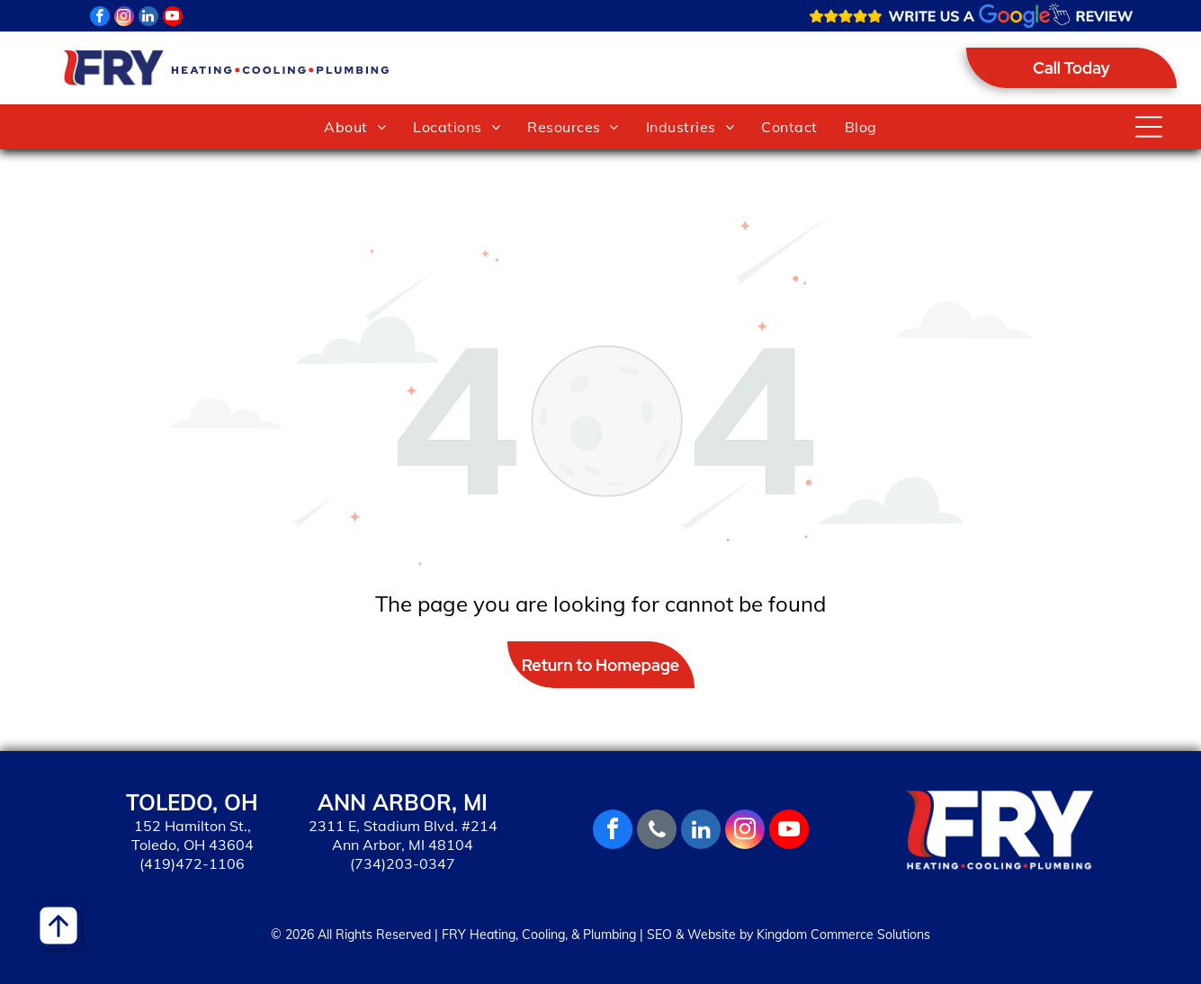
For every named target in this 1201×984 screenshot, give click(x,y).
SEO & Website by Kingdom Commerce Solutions (788, 934)
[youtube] (173, 18)
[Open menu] (1148, 126)
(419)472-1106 (192, 863)
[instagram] (124, 18)
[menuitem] (354, 127)
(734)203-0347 (402, 863)
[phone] (657, 832)
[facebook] (100, 18)
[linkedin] (148, 18)
